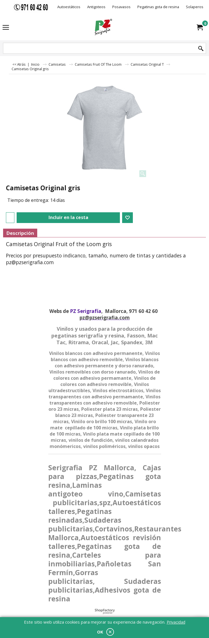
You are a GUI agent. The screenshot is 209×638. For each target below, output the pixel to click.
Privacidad (176, 622)
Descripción (20, 233)
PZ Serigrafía (85, 311)
